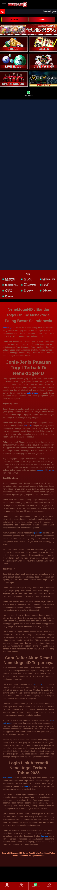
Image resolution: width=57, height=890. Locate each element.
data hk (27, 786)
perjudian (38, 533)
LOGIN (42, 20)
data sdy (44, 836)
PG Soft (28, 425)
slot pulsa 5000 (40, 684)
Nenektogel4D (9, 327)
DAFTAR (14, 20)
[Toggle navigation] (4, 4)
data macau (32, 393)
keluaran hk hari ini (45, 470)
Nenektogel (8, 778)
